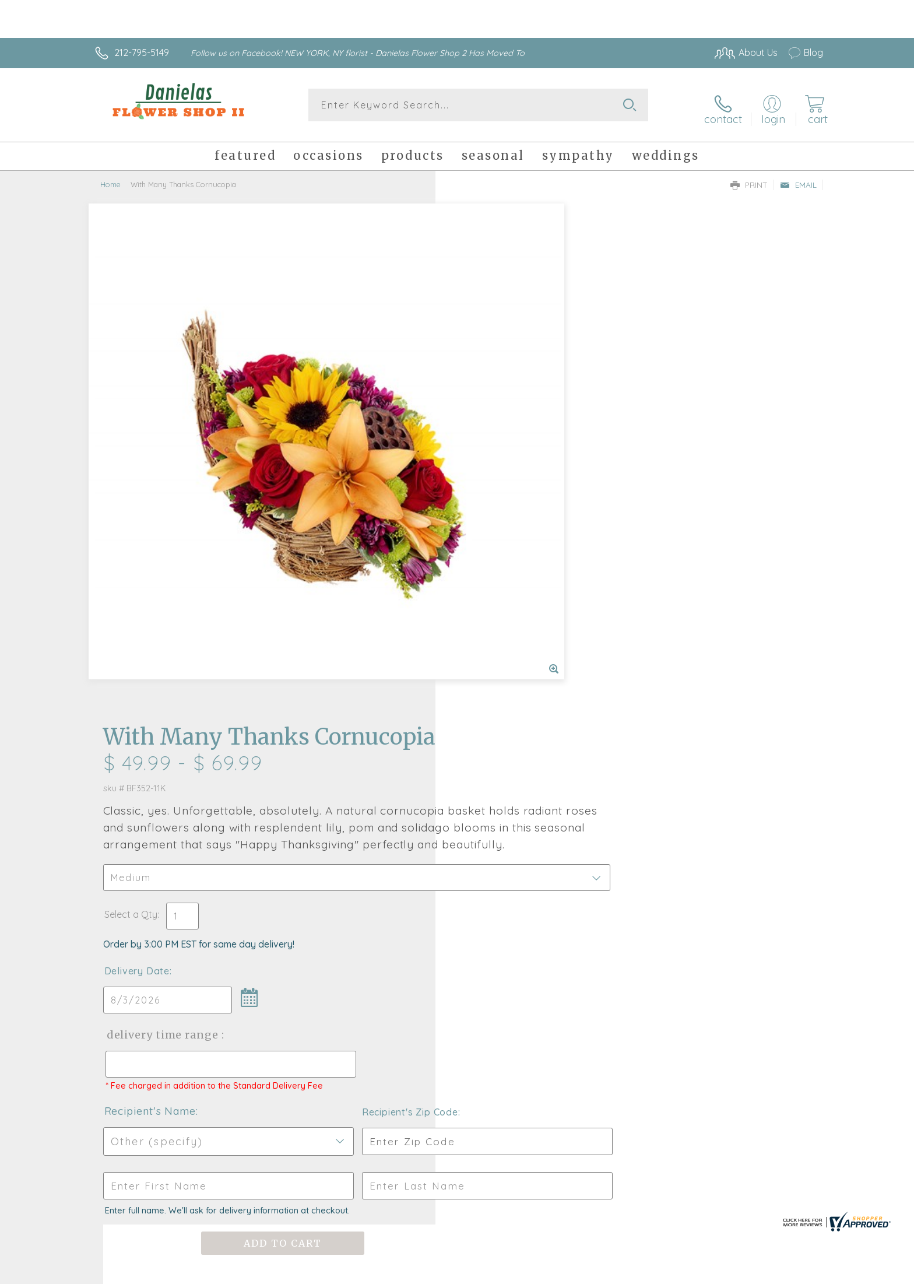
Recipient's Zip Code (688, 627)
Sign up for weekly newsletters (603, 909)
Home (110, 178)
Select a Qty (484, 419)
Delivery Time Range (515, 539)
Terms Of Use (568, 1272)
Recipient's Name (504, 626)
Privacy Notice (637, 1272)
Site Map (791, 1272)
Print (749, 178)
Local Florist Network (720, 1272)
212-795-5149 (141, 52)
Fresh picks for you (355, 916)
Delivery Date (490, 476)
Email (798, 178)
